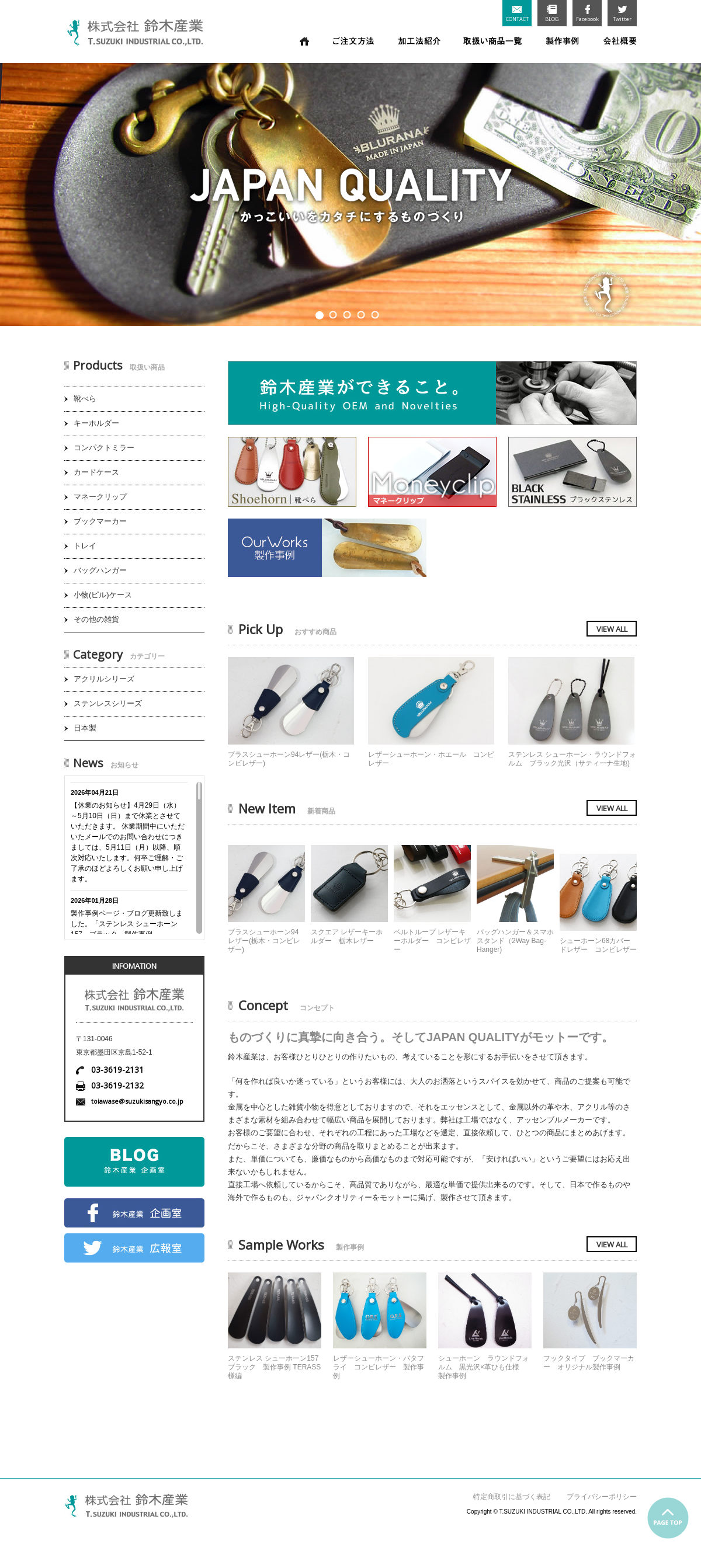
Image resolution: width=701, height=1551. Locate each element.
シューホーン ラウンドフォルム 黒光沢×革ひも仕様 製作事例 (483, 1367)
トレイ (85, 545)
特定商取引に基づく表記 (511, 1497)
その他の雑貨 (96, 619)
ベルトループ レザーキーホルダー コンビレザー (432, 941)
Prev (14, 190)
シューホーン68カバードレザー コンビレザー (598, 945)
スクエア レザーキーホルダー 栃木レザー (347, 936)
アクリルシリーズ (104, 678)
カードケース (96, 472)
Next (686, 190)
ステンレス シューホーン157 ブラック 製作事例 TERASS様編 (274, 1367)
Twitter (622, 14)
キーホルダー (96, 423)
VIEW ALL (611, 629)
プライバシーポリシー (602, 1497)
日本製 (85, 728)
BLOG (552, 14)
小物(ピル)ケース (103, 594)
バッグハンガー (100, 570)
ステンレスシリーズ (108, 703)
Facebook (587, 14)
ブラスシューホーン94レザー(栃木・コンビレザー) (264, 941)
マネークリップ (100, 496)
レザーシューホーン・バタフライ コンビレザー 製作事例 (378, 1367)
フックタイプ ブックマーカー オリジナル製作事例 (588, 1362)
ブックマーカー (100, 521)
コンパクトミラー (104, 447)
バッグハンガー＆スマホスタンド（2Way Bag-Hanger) (515, 941)
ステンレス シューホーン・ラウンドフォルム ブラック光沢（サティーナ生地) (572, 758)
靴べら (85, 398)
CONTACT (517, 14)
